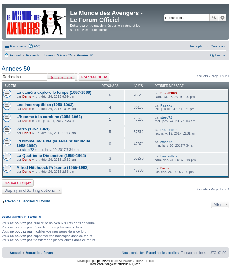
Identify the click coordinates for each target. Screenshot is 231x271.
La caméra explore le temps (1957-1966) (54, 92)
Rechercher (213, 17)
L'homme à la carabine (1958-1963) (49, 116)
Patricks (166, 105)
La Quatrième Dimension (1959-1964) (51, 155)
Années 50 (16, 68)
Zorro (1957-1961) (33, 129)
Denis (26, 96)
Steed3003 (168, 93)
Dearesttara (168, 130)
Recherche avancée (222, 17)
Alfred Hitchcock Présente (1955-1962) (53, 167)
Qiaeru (136, 264)
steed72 (166, 117)
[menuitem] (218, 46)
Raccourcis (18, 46)
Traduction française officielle (109, 264)
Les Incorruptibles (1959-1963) (45, 104)
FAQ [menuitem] (37, 46)
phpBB (101, 261)
